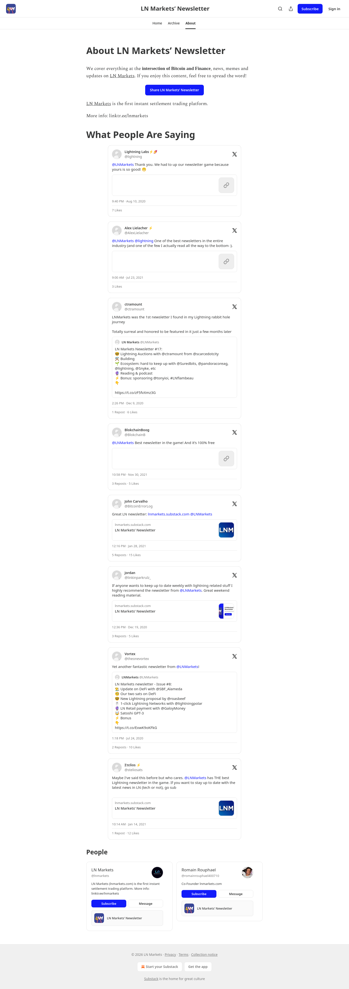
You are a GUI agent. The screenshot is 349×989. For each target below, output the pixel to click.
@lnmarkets (100, 876)
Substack (151, 978)
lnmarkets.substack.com (168, 514)
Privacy (170, 954)
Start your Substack (159, 966)
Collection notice (204, 954)
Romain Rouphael (199, 870)
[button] (157, 23)
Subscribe (310, 8)
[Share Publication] (291, 9)
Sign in (334, 8)
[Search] (280, 9)
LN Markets (122, 75)
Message (145, 903)
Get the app (198, 966)
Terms (183, 954)
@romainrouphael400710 (200, 876)
